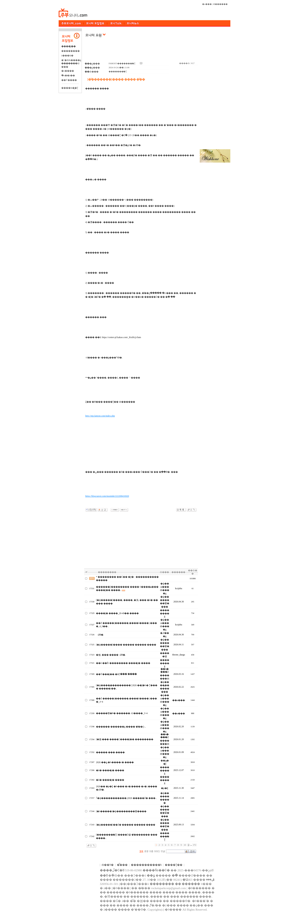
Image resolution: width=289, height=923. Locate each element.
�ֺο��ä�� (68, 75)
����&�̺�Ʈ (69, 88)
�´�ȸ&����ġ (71, 60)
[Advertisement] (141, 51)
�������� (70, 51)
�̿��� (122, 864)
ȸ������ (220, 4)
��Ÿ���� (69, 80)
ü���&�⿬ (67, 55)
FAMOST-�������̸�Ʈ (122, 63)
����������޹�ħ (146, 864)
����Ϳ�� (68, 46)
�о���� (67, 71)
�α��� (207, 4)
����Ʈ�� (173, 864)
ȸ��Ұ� (108, 864)
